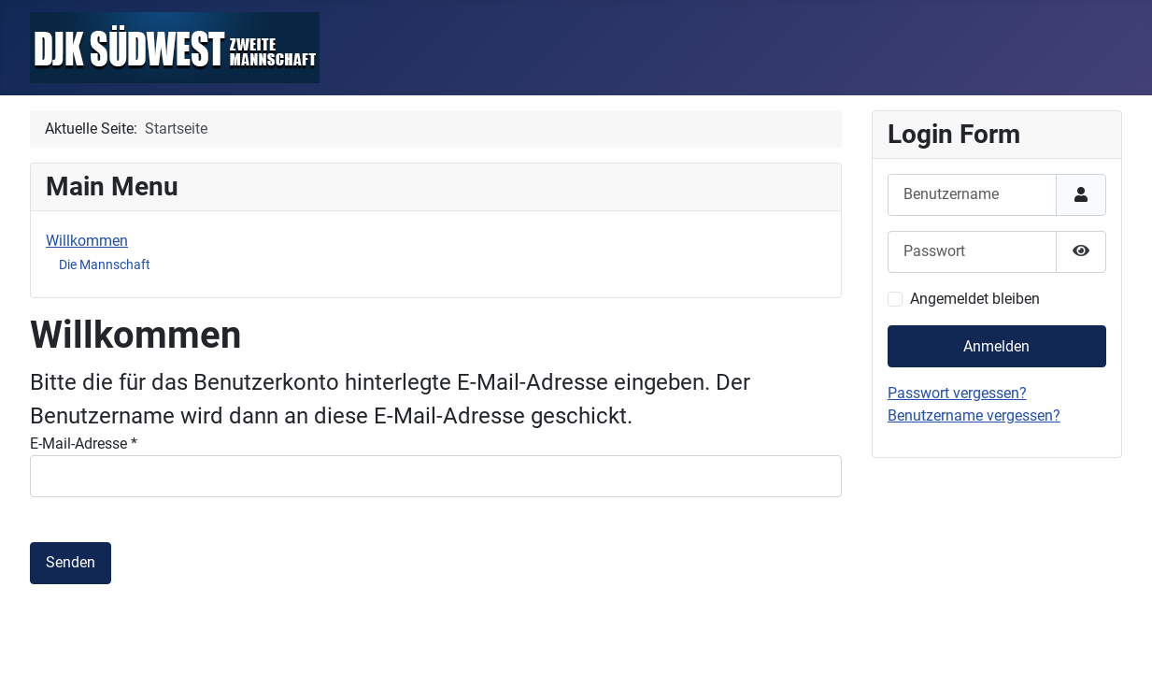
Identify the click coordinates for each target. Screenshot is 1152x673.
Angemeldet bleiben (975, 299)
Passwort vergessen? (957, 393)
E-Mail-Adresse (83, 443)
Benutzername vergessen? (974, 415)
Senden (70, 562)
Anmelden (996, 346)
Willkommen (87, 241)
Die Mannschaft (104, 264)
